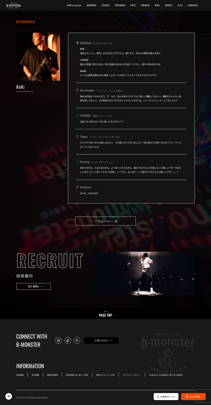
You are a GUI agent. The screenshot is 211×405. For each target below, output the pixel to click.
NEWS (157, 5)
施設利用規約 (52, 375)
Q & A (180, 5)
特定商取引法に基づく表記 (77, 375)
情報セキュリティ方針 (105, 375)
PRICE (133, 5)
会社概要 (35, 375)
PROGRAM (145, 5)
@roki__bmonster (89, 193)
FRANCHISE (193, 5)
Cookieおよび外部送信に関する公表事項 (166, 375)
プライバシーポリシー (132, 375)
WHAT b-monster (74, 5)
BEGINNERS (91, 5)
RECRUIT (168, 5)
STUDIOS (105, 5)
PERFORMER (120, 5)
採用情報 (20, 375)
